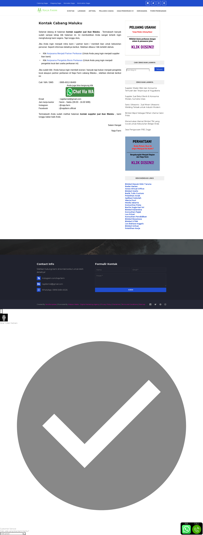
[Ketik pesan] (11, 533)
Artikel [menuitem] (92, 11)
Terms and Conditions (129, 304)
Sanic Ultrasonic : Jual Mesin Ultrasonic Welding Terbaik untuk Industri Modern (142, 105)
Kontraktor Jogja (83, 3)
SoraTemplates (50, 304)
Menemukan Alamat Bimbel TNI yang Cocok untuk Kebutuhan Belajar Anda (142, 122)
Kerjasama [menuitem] (142, 11)
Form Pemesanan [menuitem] (158, 11)
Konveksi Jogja (69, 3)
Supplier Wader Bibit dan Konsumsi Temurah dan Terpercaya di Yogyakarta (142, 89)
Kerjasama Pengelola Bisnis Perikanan (65, 60)
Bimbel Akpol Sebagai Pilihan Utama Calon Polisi (144, 114)
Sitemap (142, 304)
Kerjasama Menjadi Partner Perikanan (64, 53)
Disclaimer (116, 304)
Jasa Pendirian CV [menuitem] (125, 11)
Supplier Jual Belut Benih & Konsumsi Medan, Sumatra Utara (142, 97)
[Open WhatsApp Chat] (1, 311)
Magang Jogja (55, 3)
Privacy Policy (106, 304)
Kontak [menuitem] (70, 11)
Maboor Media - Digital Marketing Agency (83, 304)
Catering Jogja (42, 3)
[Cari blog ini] (137, 70)
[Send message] (24, 533)
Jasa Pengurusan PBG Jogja (138, 129)
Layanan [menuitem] (81, 11)
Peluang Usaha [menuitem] (106, 11)
